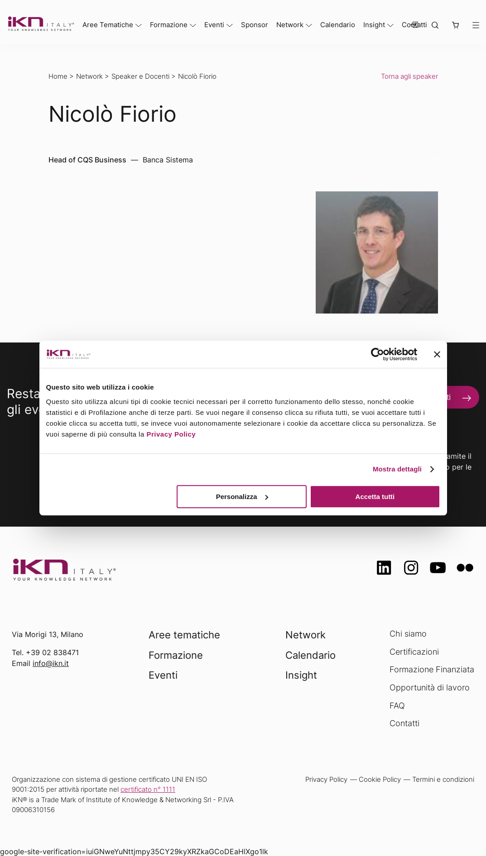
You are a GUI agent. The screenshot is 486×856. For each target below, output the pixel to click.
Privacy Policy (171, 434)
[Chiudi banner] (437, 354)
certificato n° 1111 (147, 789)
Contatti (404, 723)
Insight (374, 24)
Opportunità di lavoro (430, 687)
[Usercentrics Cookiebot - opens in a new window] (377, 354)
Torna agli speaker (409, 76)
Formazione (169, 24)
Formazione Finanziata (432, 669)
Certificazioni (414, 651)
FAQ (397, 705)
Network (289, 24)
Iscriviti (438, 397)
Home (57, 76)
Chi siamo (408, 633)
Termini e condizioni (443, 779)
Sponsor (254, 24)
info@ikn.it (51, 663)
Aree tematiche (184, 635)
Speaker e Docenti (140, 76)
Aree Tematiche (107, 24)
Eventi (214, 24)
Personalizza (242, 496)
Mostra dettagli (397, 469)
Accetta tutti (375, 496)
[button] (455, 25)
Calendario (337, 24)
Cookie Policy (380, 779)
